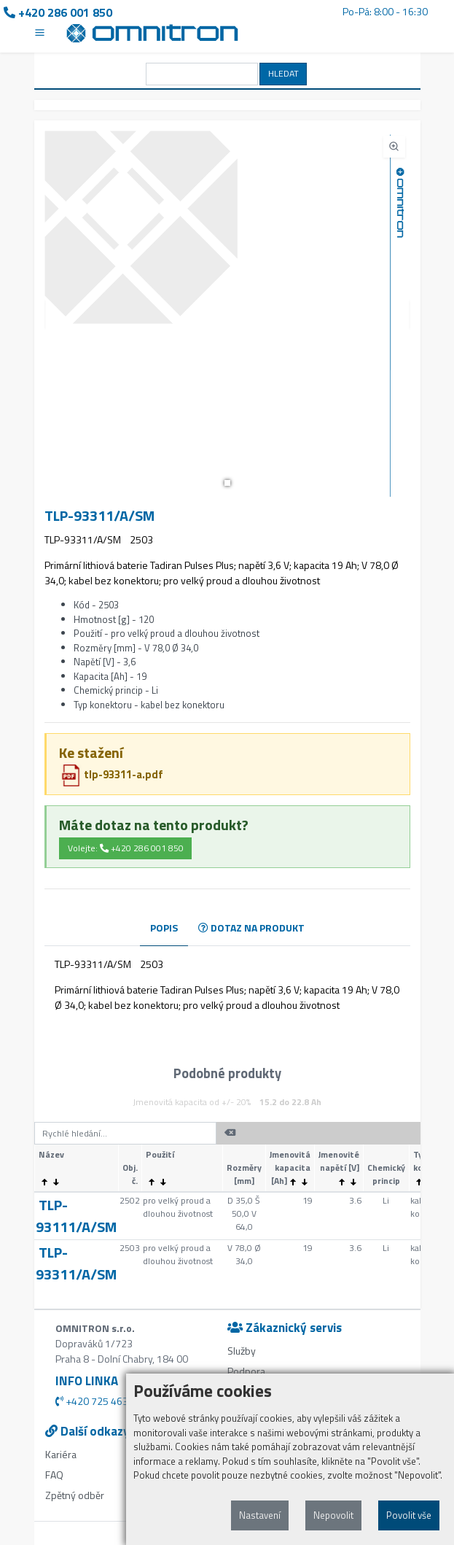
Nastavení (260, 1515)
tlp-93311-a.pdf (111, 774)
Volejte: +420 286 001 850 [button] (126, 848)
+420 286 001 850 (58, 12)
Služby (241, 1350)
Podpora (246, 1371)
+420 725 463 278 (101, 1401)
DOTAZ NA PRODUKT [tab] (251, 927)
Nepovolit (333, 1515)
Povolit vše (408, 1515)
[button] (227, 483)
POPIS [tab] (164, 927)
